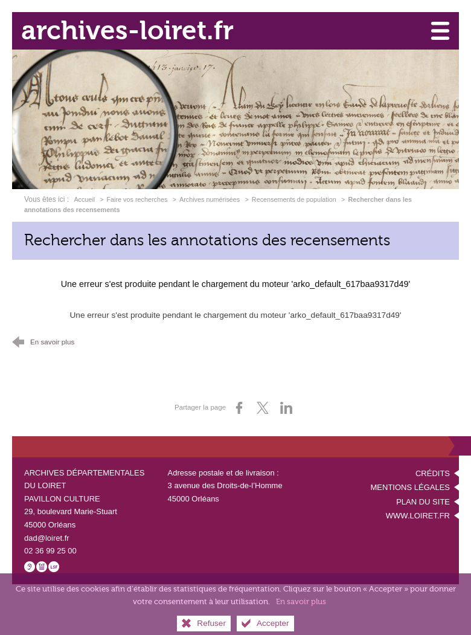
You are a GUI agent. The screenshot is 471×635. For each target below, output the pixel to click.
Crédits (432, 473)
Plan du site (423, 501)
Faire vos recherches (137, 199)
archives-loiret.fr (127, 30)
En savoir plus (301, 609)
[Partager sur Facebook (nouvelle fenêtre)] (239, 408)
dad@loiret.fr (46, 538)
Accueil (85, 199)
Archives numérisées (209, 199)
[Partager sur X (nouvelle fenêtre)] (262, 408)
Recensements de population (294, 199)
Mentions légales (410, 487)
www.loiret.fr (418, 515)
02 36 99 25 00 (50, 550)
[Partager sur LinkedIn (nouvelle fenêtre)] (286, 408)
